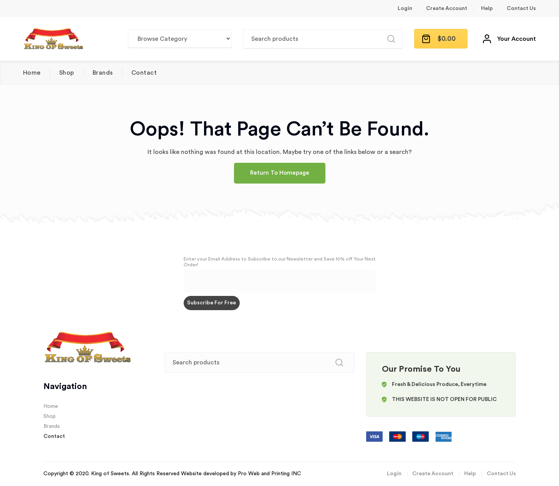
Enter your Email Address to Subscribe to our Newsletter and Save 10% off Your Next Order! (280, 262)
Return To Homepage (279, 173)
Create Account (446, 8)
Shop (66, 73)
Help (487, 8)
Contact (144, 73)
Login (405, 8)
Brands (103, 73)
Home (32, 73)
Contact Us (521, 8)
